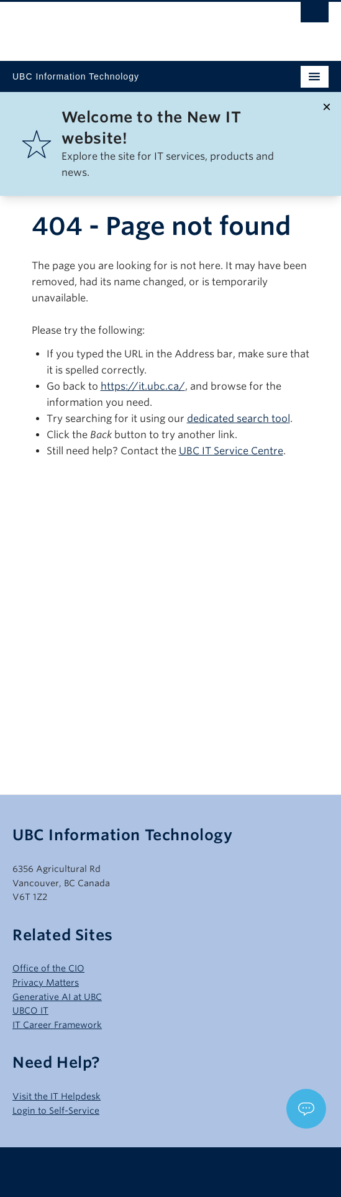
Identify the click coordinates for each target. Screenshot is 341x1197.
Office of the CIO (48, 968)
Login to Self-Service (55, 1111)
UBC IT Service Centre (231, 451)
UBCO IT (30, 1011)
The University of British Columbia (123, 25)
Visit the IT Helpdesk (56, 1096)
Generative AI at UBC (57, 997)
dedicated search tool (238, 418)
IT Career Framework (57, 1025)
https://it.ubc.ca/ (143, 386)
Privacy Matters (45, 983)
